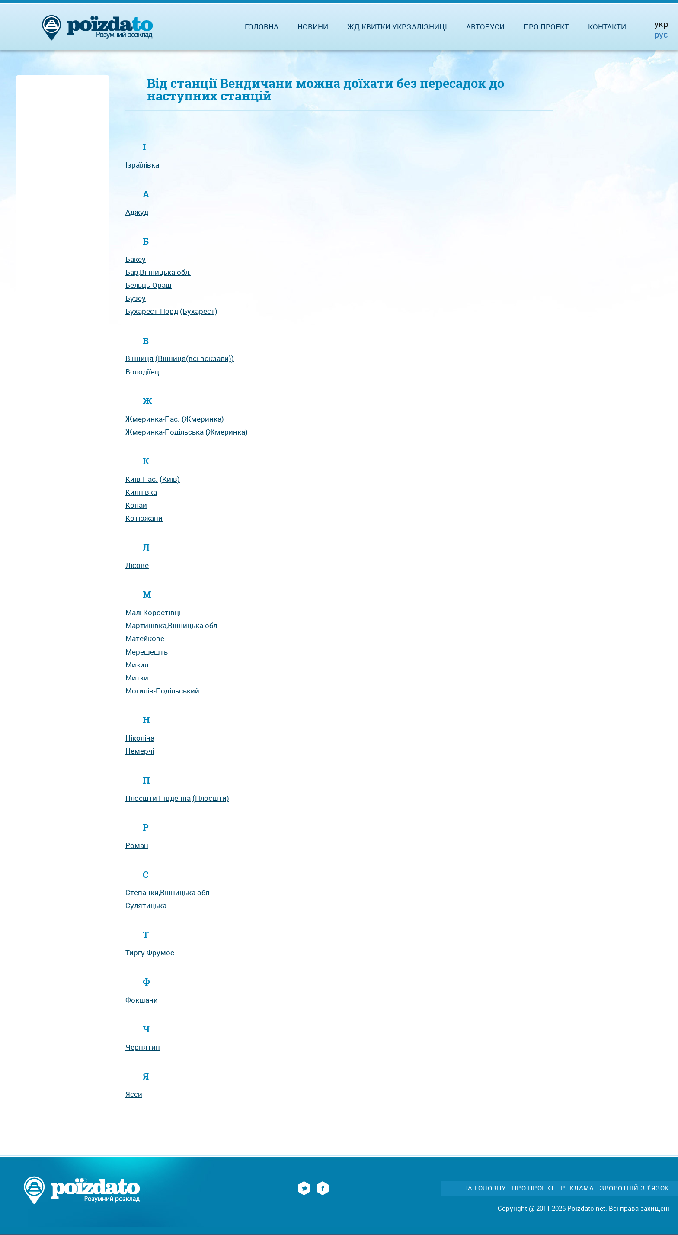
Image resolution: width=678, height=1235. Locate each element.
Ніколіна (139, 738)
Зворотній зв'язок (634, 1188)
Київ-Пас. (141, 479)
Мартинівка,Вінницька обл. (172, 625)
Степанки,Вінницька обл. (168, 892)
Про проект (546, 27)
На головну (484, 1188)
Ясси (133, 1094)
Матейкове (144, 638)
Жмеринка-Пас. (152, 419)
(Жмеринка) (203, 419)
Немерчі (139, 751)
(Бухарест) (198, 311)
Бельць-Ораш (148, 285)
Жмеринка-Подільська (164, 432)
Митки (136, 678)
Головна (261, 27)
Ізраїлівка (142, 165)
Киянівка (141, 492)
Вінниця (139, 358)
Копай (136, 505)
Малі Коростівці (153, 612)
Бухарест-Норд (151, 311)
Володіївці (143, 372)
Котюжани (144, 518)
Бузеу (135, 298)
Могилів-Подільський (162, 691)
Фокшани (141, 1000)
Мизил (136, 665)
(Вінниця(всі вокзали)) (194, 358)
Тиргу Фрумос (149, 953)
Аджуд (136, 212)
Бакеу (135, 259)
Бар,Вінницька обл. (158, 272)
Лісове (137, 565)
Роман (136, 845)
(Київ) (170, 479)
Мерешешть (146, 652)
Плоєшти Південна (158, 798)
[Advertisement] (62, 209)
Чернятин (142, 1047)
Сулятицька (145, 905)
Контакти (607, 27)
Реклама (577, 1188)
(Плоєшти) (210, 798)
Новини (312, 27)
